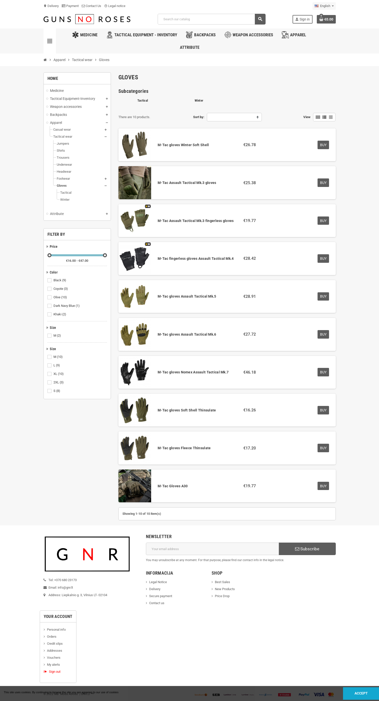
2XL (58, 382)
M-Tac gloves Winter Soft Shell (183, 145)
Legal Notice (158, 582)
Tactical (142, 100)
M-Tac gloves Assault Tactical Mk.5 (187, 296)
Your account (58, 616)
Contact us (156, 603)
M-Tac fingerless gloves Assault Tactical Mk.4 (196, 259)
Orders (51, 636)
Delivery (51, 6)
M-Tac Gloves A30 (173, 486)
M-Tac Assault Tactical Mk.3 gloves (187, 183)
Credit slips (55, 643)
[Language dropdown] (324, 6)
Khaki (60, 314)
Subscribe (307, 548)
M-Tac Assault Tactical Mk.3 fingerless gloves (196, 221)
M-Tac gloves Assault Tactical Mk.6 (187, 334)
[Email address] (212, 549)
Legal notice (114, 6)
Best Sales (222, 582)
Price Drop (222, 596)
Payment (70, 6)
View (307, 117)
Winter (199, 100)
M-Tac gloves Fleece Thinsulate (184, 448)
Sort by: (198, 117)
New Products (225, 589)
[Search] (211, 19)
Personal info (56, 629)
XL (58, 373)
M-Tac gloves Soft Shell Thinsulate (187, 410)
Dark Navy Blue (66, 305)
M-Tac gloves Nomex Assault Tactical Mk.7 (193, 372)
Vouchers (53, 657)
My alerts (53, 664)
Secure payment (160, 596)
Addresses (54, 650)
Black (60, 280)
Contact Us (91, 6)
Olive (60, 297)
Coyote (61, 288)
